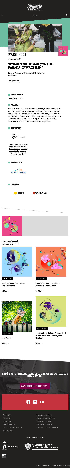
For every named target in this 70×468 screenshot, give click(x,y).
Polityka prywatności (44, 421)
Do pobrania (7, 421)
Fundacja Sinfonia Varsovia (12, 427)
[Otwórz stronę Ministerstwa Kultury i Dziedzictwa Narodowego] (47, 446)
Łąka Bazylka (7, 338)
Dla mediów (7, 415)
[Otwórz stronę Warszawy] (11, 446)
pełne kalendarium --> (10, 244)
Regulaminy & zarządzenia (46, 418)
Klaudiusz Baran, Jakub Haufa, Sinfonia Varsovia (14, 284)
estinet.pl (67, 465)
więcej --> (5, 291)
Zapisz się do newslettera (34, 386)
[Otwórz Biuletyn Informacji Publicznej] (4, 456)
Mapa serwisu (8, 431)
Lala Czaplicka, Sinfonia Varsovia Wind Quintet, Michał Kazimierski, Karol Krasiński (51, 335)
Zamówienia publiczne (44, 415)
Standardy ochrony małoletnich (47, 427)
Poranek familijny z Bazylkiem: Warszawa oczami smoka (47, 284)
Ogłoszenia (7, 418)
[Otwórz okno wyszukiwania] (67, 15)
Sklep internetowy (9, 424)
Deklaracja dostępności (44, 424)
